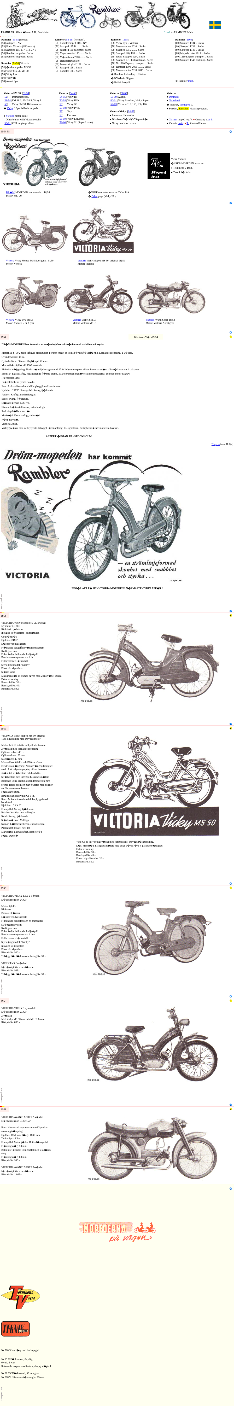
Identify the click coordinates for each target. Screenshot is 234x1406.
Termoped (184, 104)
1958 (125, 39)
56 (61, 104)
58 (61, 115)
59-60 (63, 122)
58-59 (63, 118)
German (173, 119)
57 (61, 111)
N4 (1, 135)
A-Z (210, 119)
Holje (229, 444)
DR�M (10, 192)
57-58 (63, 107)
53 (5, 104)
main (190, 80)
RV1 (2, 86)
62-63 (113, 104)
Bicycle (216, 444)
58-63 (124, 93)
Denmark (174, 96)
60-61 (113, 100)
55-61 (7, 123)
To (187, 123)
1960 (189, 39)
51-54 (26, 93)
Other (95, 196)
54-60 (73, 93)
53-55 (16, 39)
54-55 (131, 111)
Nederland (174, 100)
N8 (1, 272)
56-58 (63, 100)
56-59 (69, 39)
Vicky (10, 108)
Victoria (10, 115)
